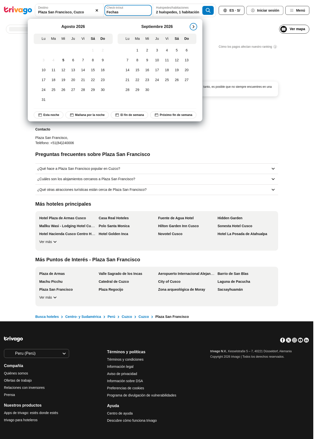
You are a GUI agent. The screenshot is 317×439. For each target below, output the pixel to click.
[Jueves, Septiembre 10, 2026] (157, 60)
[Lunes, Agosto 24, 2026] (44, 90)
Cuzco (127, 317)
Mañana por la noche (87, 115)
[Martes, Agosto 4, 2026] (53, 60)
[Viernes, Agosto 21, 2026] (83, 80)
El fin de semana (129, 115)
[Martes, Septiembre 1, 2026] (137, 50)
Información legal (120, 367)
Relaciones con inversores (24, 388)
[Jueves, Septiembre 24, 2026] (157, 80)
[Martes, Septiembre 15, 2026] (137, 70)
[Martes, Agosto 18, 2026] (53, 80)
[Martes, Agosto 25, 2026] (53, 90)
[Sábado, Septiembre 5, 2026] (177, 50)
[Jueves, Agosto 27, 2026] (73, 90)
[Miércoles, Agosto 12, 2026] (63, 70)
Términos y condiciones (125, 359)
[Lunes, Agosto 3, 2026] (44, 60)
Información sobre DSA (125, 381)
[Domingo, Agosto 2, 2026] (103, 50)
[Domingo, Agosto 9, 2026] (103, 60)
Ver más (48, 242)
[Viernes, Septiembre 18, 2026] (167, 70)
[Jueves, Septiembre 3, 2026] (157, 50)
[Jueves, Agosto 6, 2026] (73, 60)
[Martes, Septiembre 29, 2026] (137, 90)
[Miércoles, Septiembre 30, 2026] (147, 90)
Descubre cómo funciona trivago (132, 420)
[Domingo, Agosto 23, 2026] (103, 80)
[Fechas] (128, 10)
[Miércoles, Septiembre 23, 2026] (147, 80)
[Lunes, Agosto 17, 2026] (44, 80)
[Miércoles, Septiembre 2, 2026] (147, 50)
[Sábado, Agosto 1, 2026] (93, 50)
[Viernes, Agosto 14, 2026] (83, 70)
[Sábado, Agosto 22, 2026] (93, 80)
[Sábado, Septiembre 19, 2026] (177, 70)
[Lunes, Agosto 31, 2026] (44, 99)
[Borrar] (96, 10)
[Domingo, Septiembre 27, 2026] (187, 80)
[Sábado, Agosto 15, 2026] (93, 70)
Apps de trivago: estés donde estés (31, 413)
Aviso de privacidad (122, 374)
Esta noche (48, 115)
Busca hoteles (47, 317)
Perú (111, 317)
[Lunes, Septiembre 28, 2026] (127, 90)
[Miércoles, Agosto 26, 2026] (63, 90)
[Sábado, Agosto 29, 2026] (93, 90)
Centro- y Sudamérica (83, 317)
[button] (69, 10)
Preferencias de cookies (126, 388)
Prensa (9, 395)
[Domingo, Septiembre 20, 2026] (187, 70)
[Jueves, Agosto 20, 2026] (73, 80)
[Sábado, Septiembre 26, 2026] (177, 80)
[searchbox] (69, 12)
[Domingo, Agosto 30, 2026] (103, 90)
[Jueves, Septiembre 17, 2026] (157, 70)
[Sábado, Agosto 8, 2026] (93, 60)
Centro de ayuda (120, 413)
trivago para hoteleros (20, 420)
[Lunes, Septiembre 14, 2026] (127, 70)
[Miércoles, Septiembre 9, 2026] (147, 60)
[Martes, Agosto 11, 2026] (53, 70)
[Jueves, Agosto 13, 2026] (73, 70)
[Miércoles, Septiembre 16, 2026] (147, 70)
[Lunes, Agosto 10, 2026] (44, 70)
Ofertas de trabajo (18, 380)
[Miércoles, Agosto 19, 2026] (63, 80)
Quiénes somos (16, 373)
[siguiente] (193, 27)
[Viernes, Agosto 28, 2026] (83, 90)
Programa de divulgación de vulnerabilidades (141, 395)
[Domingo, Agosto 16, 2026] (103, 70)
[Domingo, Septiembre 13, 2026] (187, 60)
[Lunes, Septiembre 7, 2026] (127, 60)
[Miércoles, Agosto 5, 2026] (63, 60)
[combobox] (69, 10)
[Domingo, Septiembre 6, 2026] (187, 50)
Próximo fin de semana (173, 115)
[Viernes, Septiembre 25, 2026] (167, 80)
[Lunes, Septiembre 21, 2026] (127, 80)
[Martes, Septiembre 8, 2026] (137, 60)
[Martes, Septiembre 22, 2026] (137, 80)
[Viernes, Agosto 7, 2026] (83, 60)
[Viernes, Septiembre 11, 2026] (167, 60)
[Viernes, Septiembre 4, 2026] (167, 50)
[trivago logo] (18, 10)
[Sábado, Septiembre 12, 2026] (177, 60)
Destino (43, 7)
